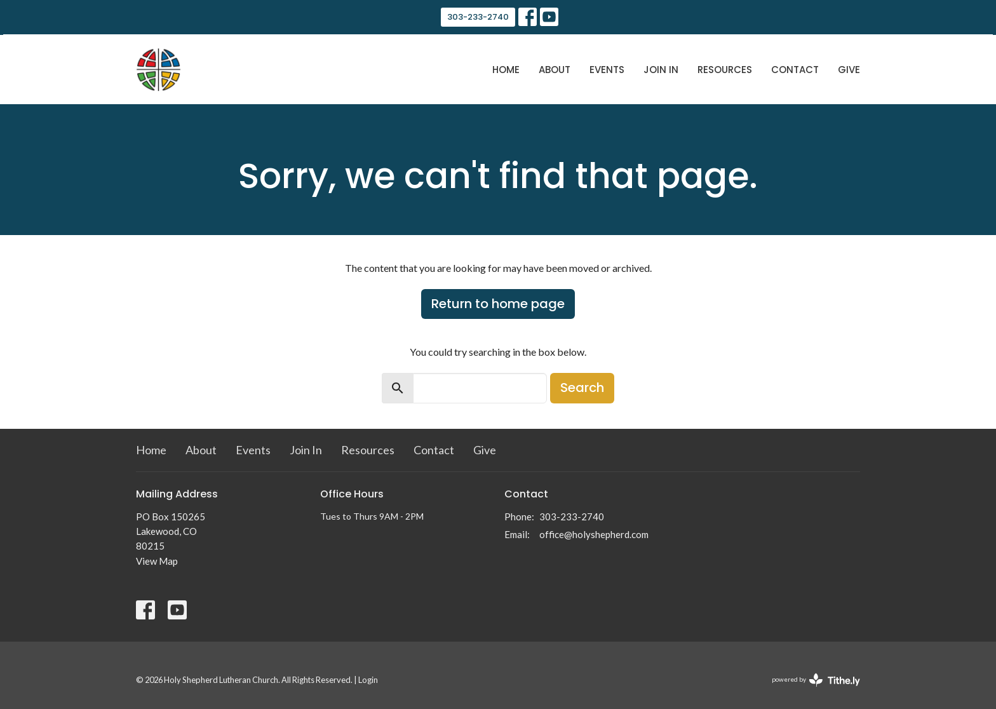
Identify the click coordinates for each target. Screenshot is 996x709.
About (554, 69)
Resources (724, 69)
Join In (660, 69)
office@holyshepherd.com (594, 534)
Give (849, 69)
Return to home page (498, 304)
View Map (157, 561)
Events (606, 69)
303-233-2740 (478, 17)
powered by (816, 680)
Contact (795, 69)
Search (582, 387)
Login (368, 680)
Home (506, 69)
